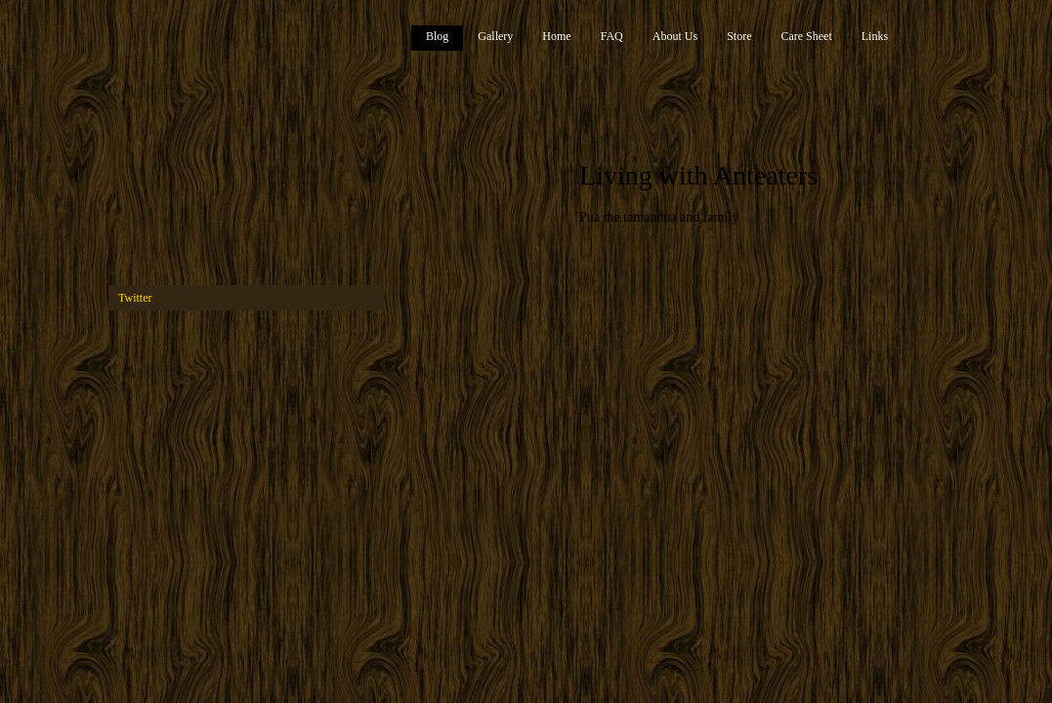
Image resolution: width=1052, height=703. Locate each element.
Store (739, 36)
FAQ (612, 36)
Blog (437, 36)
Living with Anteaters (698, 175)
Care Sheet (805, 36)
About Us (674, 36)
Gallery (495, 36)
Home (556, 36)
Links (875, 36)
